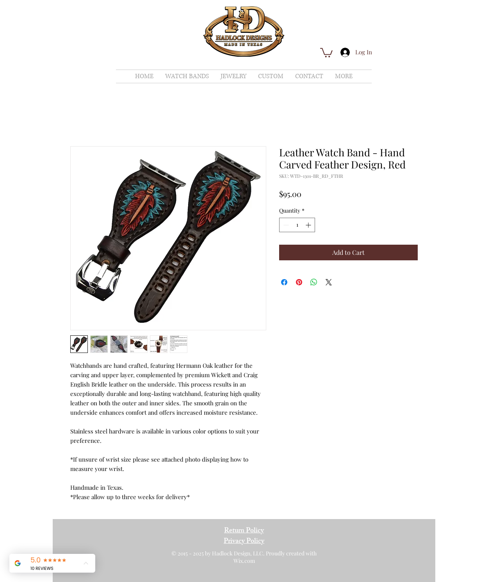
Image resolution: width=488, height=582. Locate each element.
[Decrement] (285, 225)
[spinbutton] (297, 225)
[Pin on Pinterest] (299, 282)
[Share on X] (328, 282)
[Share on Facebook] (284, 282)
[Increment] (309, 225)
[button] (326, 52)
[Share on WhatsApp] (314, 282)
